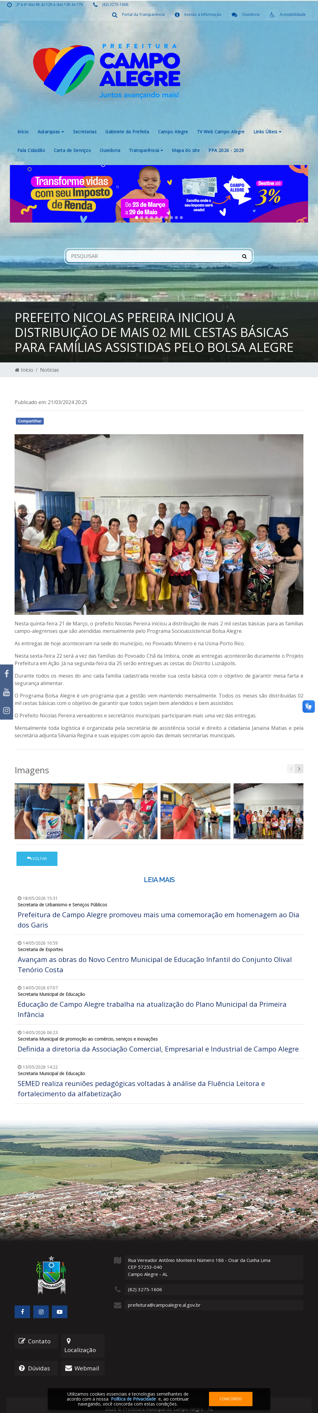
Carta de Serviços (72, 150)
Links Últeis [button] (267, 132)
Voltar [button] (37, 858)
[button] (32, 193)
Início (23, 132)
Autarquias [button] (51, 132)
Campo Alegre (173, 132)
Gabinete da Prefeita (127, 132)
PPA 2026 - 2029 (226, 150)
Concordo (231, 1398)
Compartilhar (30, 421)
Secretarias (85, 132)
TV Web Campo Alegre (221, 132)
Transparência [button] (146, 150)
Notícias (49, 369)
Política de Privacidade (133, 1399)
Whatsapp (86, 422)
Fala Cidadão (31, 150)
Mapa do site (186, 150)
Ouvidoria (110, 150)
